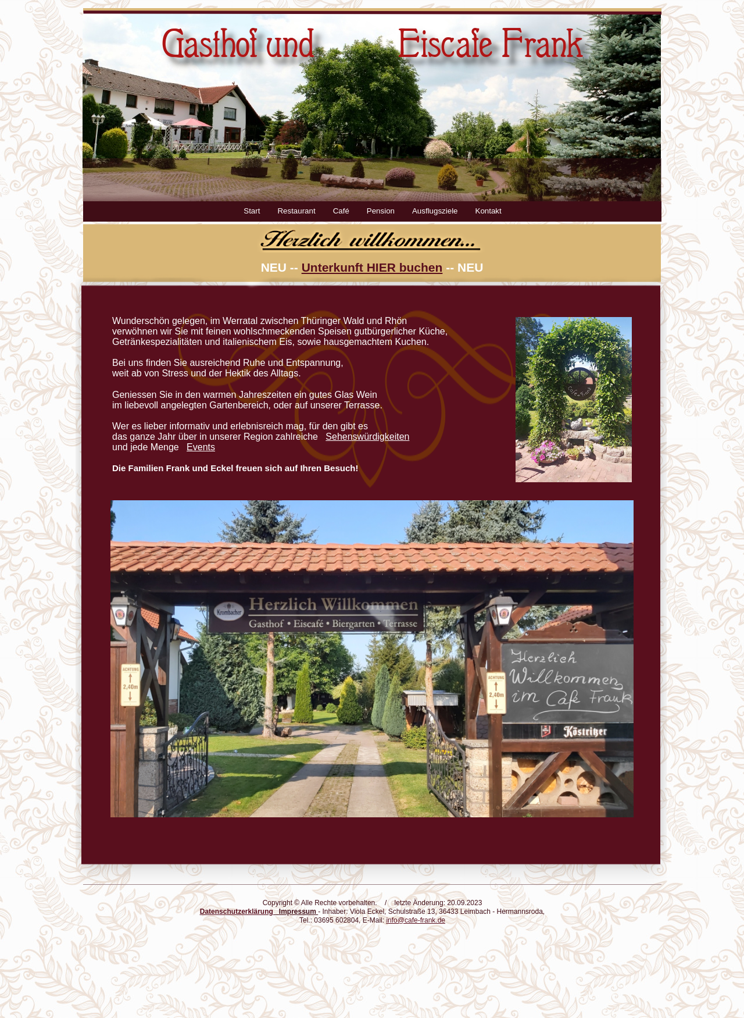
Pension (381, 211)
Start (252, 211)
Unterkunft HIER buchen (372, 267)
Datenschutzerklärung (236, 911)
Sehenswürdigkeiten (367, 437)
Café (341, 211)
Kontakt (488, 211)
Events (201, 447)
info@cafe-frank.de (415, 920)
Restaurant (296, 211)
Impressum (297, 911)
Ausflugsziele (435, 211)
